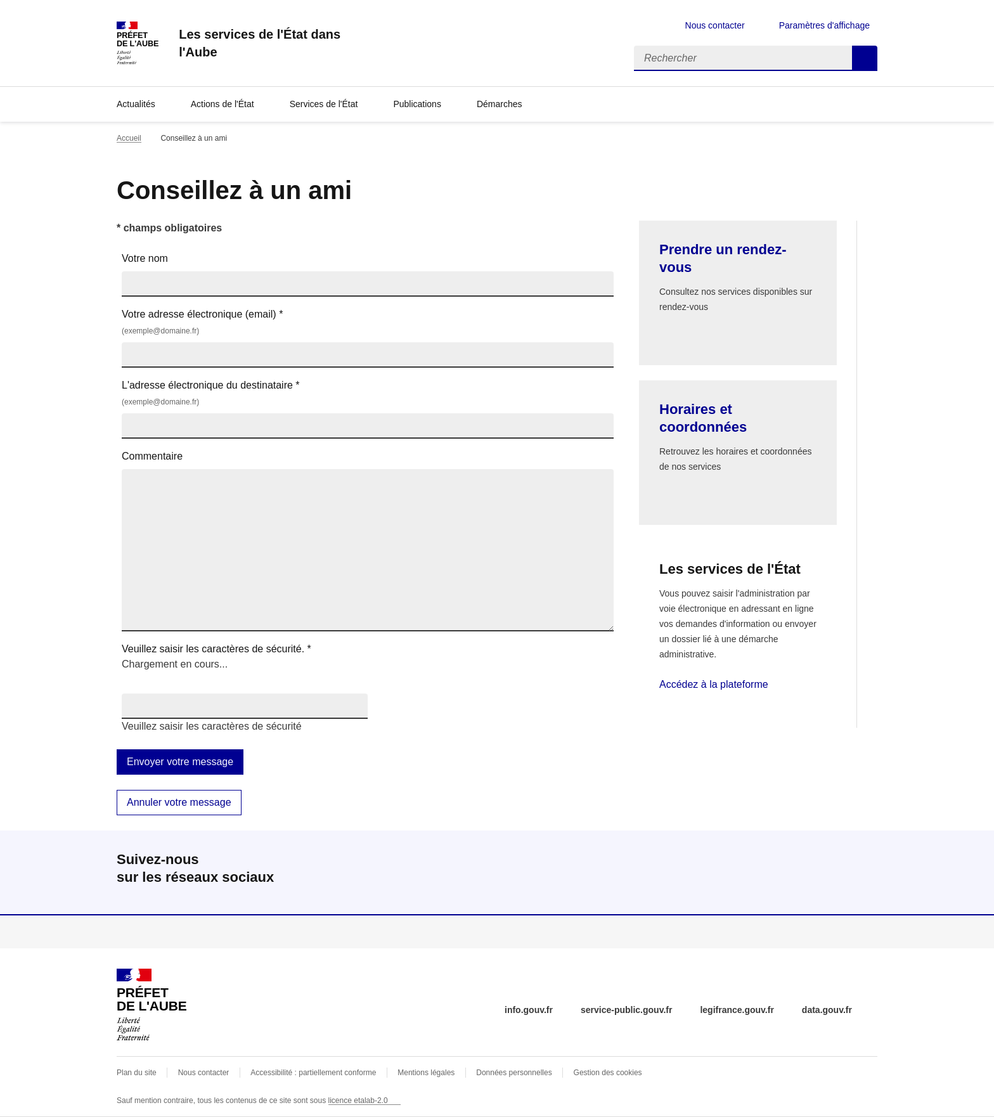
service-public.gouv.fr (626, 1010)
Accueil (129, 138)
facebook (793, 872)
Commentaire (152, 456)
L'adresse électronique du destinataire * (368, 394)
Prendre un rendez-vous (722, 258)
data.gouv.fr (827, 1010)
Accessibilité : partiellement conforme (313, 1072)
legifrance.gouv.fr (736, 1010)
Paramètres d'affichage (824, 25)
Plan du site (137, 1072)
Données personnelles (514, 1072)
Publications (417, 104)
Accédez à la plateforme (713, 684)
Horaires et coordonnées (703, 418)
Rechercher (864, 58)
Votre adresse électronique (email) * (368, 323)
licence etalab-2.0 (358, 1100)
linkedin (864, 872)
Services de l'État (324, 104)
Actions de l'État (222, 104)
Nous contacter (715, 25)
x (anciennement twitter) (758, 872)
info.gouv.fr (529, 1010)
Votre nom (145, 258)
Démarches (499, 104)
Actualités (136, 104)
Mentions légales (426, 1072)
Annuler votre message (179, 802)
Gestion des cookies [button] (608, 1072)
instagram (829, 872)
